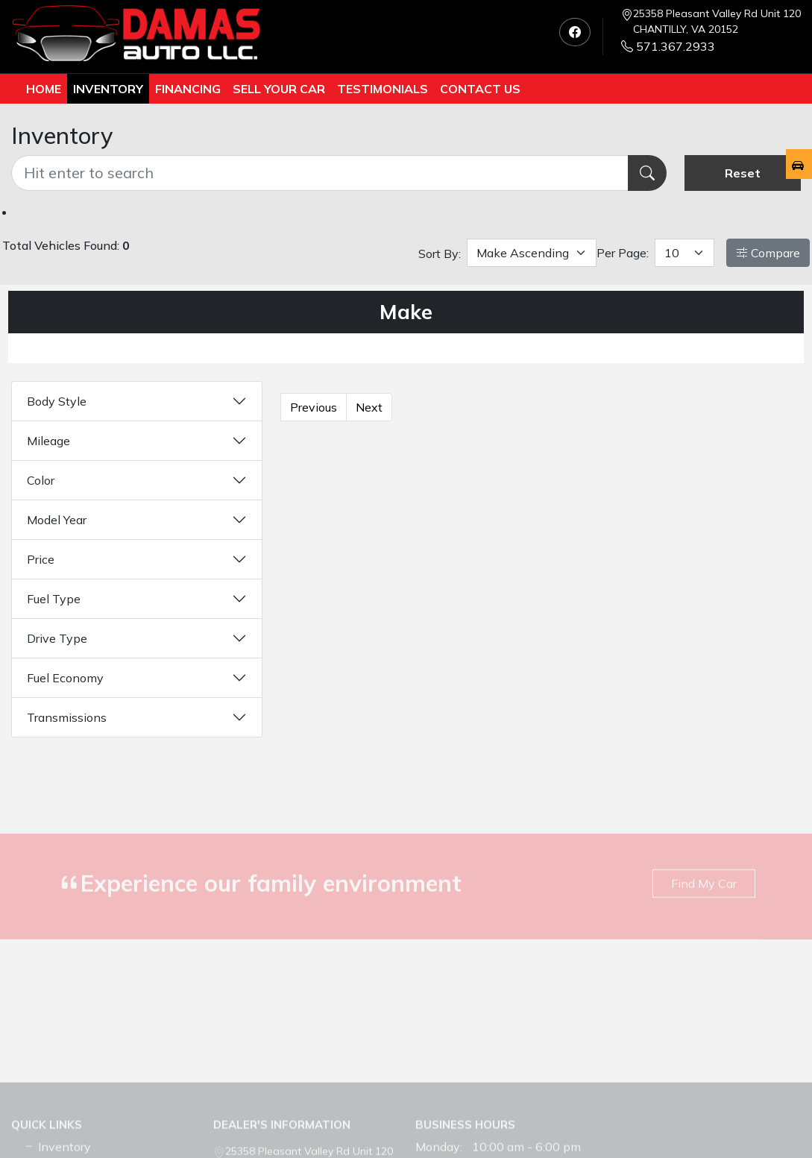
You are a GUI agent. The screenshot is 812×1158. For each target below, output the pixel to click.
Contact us (480, 88)
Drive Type (57, 638)
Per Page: (623, 252)
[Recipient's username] (320, 173)
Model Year (56, 519)
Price (40, 559)
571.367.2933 (668, 46)
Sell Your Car (279, 88)
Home (43, 88)
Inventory (108, 88)
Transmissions (67, 717)
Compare (768, 252)
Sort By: (439, 253)
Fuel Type (54, 598)
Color (40, 480)
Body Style (56, 401)
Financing (188, 88)
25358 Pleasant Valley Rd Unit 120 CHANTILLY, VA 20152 (717, 21)
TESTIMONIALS (382, 88)
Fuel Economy (65, 677)
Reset (743, 173)
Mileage (48, 440)
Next (369, 407)
